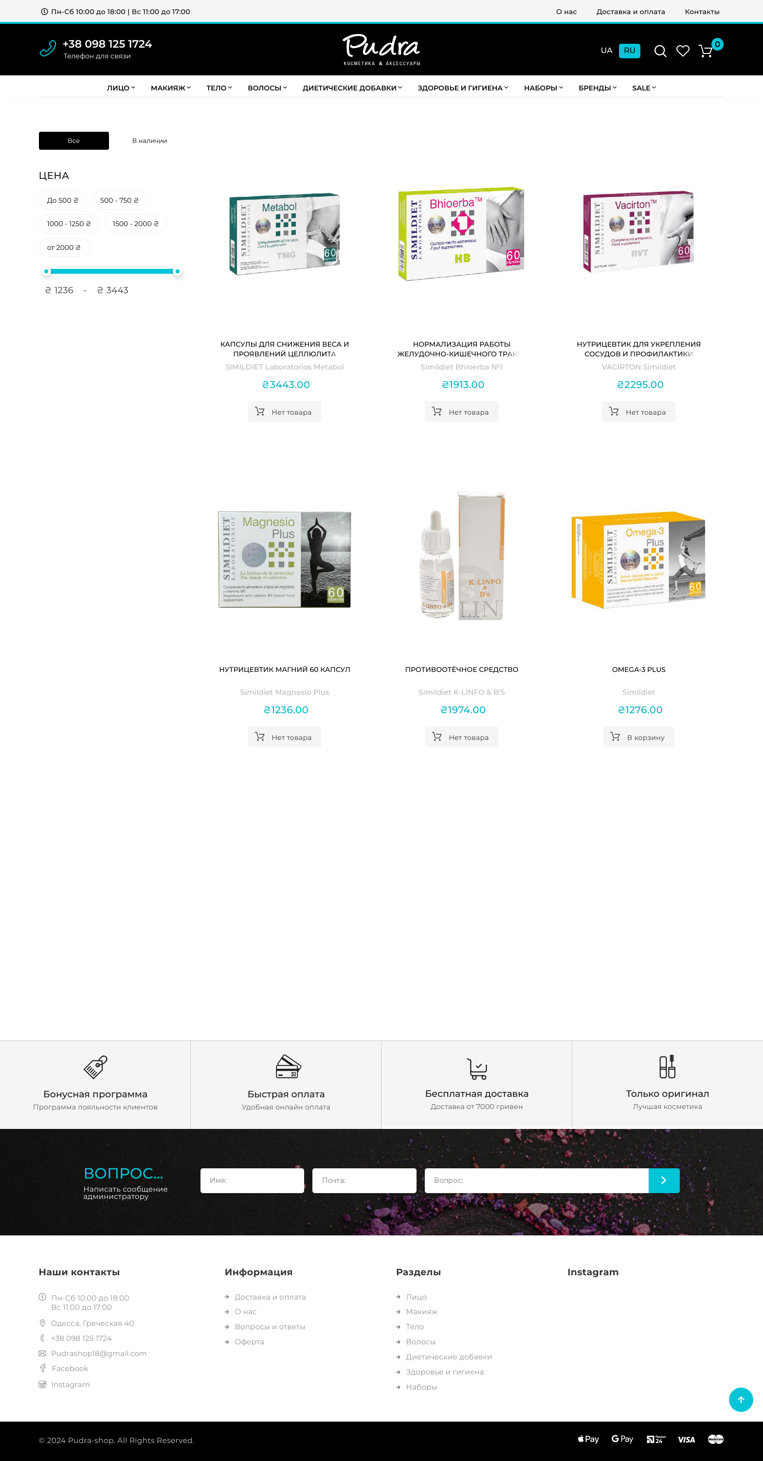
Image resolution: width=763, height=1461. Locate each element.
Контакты (702, 11)
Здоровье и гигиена (463, 88)
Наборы (543, 88)
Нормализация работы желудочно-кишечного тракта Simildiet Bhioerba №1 (462, 349)
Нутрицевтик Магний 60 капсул (284, 669)
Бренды (598, 88)
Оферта (244, 1341)
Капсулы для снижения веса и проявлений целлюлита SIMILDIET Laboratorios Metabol (284, 349)
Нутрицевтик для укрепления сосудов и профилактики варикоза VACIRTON (639, 349)
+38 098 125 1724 (107, 44)
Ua (607, 50)
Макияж (171, 88)
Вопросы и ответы (265, 1326)
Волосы (267, 88)
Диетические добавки (352, 88)
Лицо (121, 88)
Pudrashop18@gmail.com (93, 1353)
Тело (219, 88)
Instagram (65, 1384)
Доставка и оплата (631, 11)
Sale (644, 88)
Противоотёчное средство (462, 669)
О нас (566, 11)
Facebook (64, 1368)
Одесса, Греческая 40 (86, 1323)
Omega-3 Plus (639, 669)
